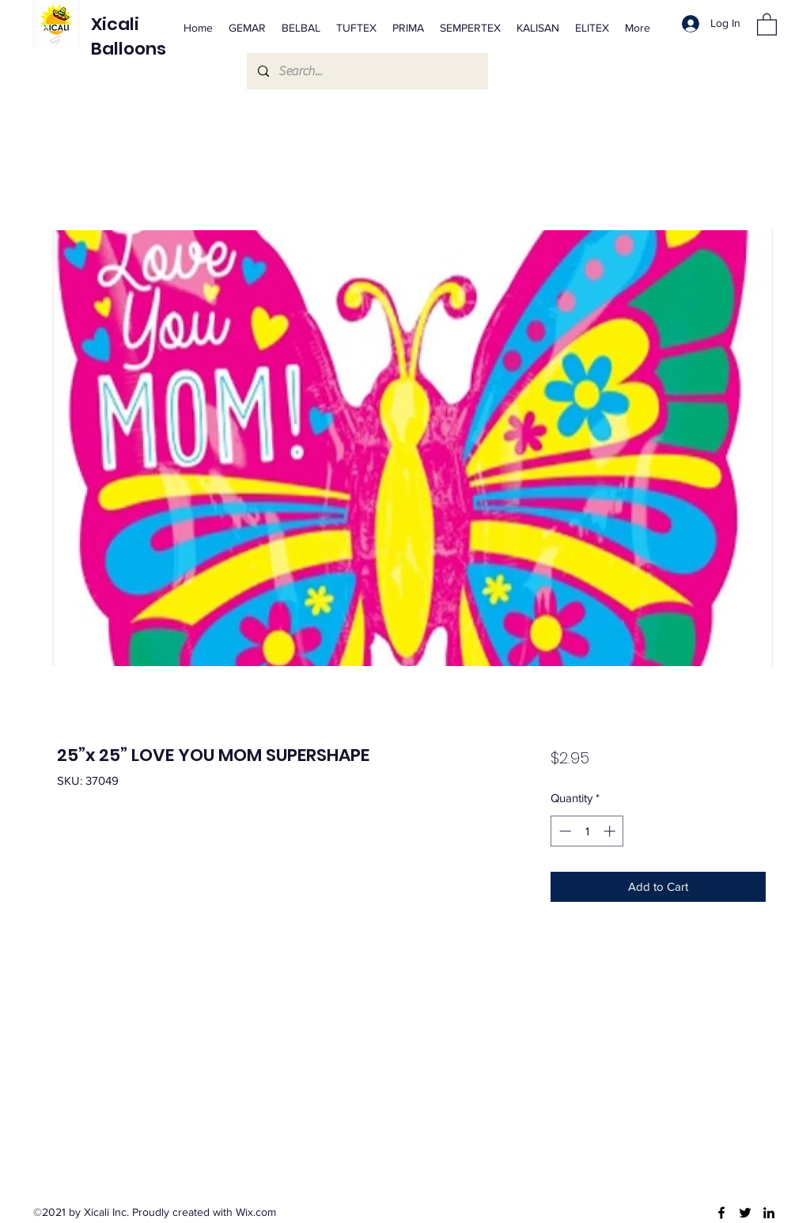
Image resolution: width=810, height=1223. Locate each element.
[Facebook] (721, 1213)
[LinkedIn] (769, 1213)
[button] (767, 24)
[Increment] (611, 831)
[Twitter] (745, 1213)
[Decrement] (563, 831)
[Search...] (366, 71)
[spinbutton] (587, 831)
